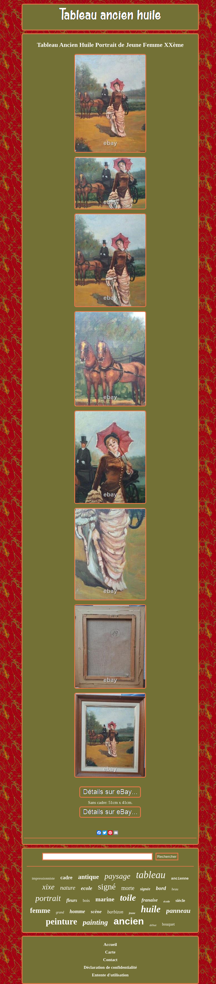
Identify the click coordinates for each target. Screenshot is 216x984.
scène (96, 911)
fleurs (71, 900)
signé (107, 886)
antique (88, 876)
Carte (110, 952)
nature (67, 887)
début (153, 925)
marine (104, 899)
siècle (180, 900)
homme (77, 911)
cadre (66, 877)
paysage (117, 876)
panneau (178, 910)
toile (128, 898)
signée (145, 889)
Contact (110, 959)
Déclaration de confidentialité (110, 967)
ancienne (179, 878)
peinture (61, 921)
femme (40, 910)
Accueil (110, 944)
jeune (132, 913)
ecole (86, 888)
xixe (48, 887)
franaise (149, 900)
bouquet (168, 924)
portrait (48, 898)
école (166, 901)
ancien (129, 921)
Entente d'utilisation (110, 975)
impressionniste (43, 878)
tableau (150, 874)
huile (151, 909)
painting (95, 922)
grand (60, 912)
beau (175, 889)
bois (86, 900)
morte (127, 888)
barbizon (115, 911)
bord (161, 888)
